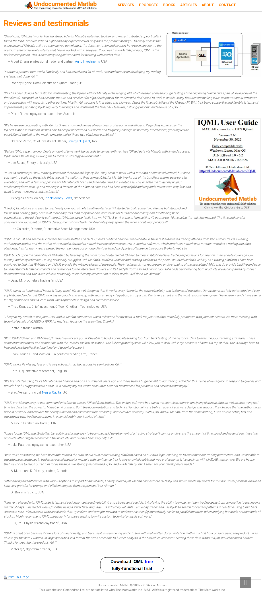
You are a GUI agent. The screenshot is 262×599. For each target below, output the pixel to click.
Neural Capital (52, 392)
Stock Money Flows (58, 198)
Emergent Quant (79, 141)
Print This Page (18, 577)
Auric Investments (87, 61)
